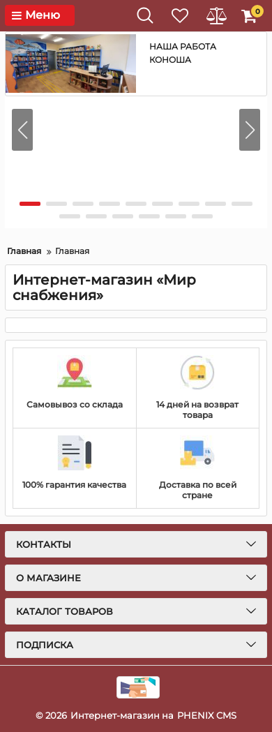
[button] (249, 130)
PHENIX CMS (206, 715)
